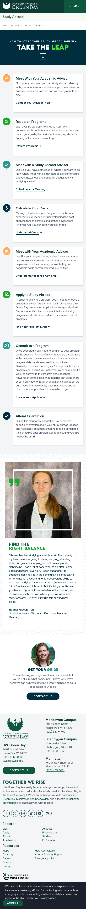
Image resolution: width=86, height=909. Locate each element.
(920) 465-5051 (55, 770)
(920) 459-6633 (55, 751)
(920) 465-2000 (12, 757)
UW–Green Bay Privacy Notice (38, 898)
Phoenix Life (49, 832)
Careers (7, 858)
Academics (9, 840)
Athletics (47, 828)
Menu (75, 6)
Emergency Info (44, 858)
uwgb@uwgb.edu (13, 760)
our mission (9, 802)
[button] (43, 56)
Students (47, 836)
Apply (6, 832)
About (6, 836)
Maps (6, 850)
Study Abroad (13, 16)
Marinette (74, 799)
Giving (6, 866)
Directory (8, 854)
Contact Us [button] (43, 696)
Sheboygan (42, 799)
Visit (5, 828)
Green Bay (9, 799)
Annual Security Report (48, 854)
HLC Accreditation (45, 850)
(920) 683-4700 (55, 731)
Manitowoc (22, 799)
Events (7, 862)
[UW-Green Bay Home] (19, 6)
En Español (48, 840)
